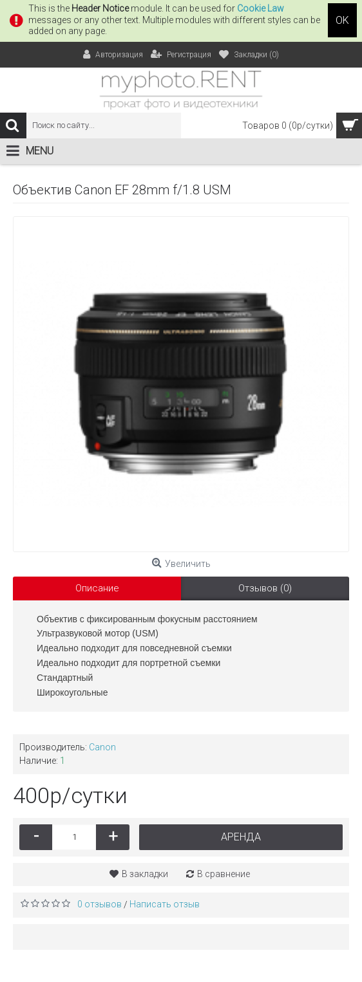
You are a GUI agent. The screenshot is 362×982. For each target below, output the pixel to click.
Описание (97, 588)
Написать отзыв (164, 904)
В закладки (145, 874)
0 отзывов (99, 904)
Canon (102, 747)
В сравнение (223, 874)
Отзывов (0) (265, 588)
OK (342, 20)
